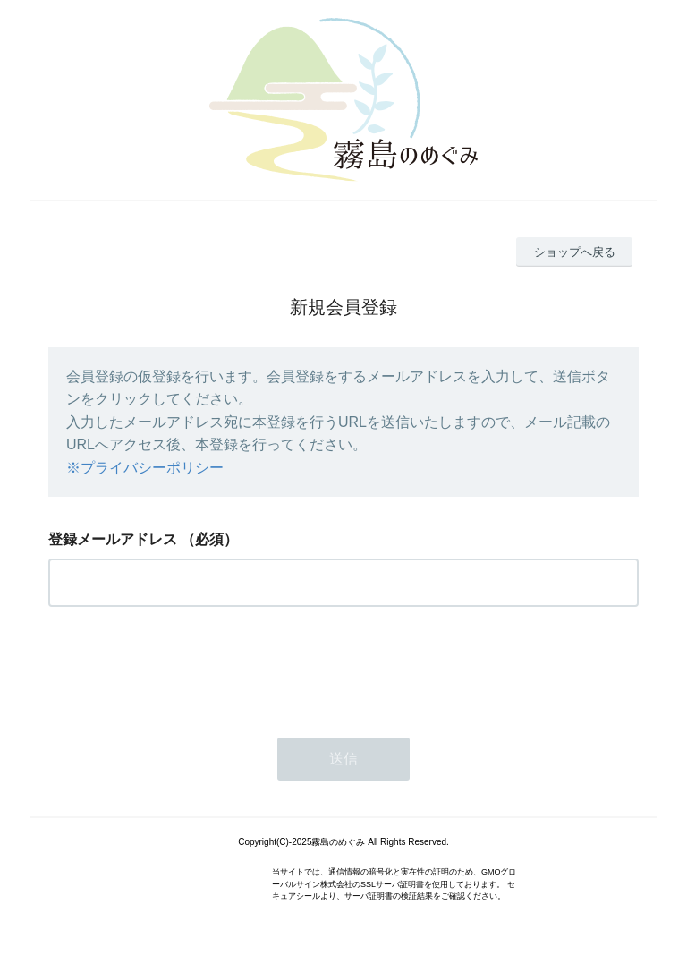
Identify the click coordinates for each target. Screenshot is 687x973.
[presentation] (184, 667)
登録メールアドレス (112, 539)
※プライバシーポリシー (145, 467)
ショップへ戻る (574, 252)
